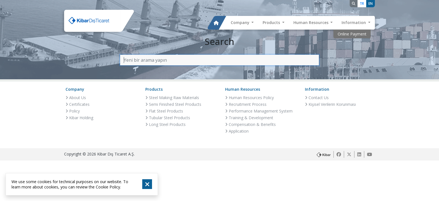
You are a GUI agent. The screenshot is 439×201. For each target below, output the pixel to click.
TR (362, 3)
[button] (242, 23)
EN (370, 3)
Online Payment (352, 34)
